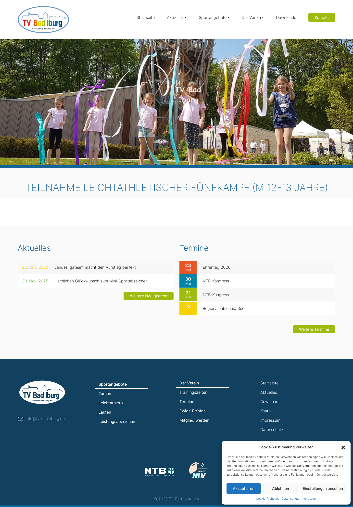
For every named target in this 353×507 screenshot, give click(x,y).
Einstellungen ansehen (323, 488)
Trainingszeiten (193, 392)
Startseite (146, 17)
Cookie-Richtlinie (267, 498)
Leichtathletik (111, 402)
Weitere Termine (314, 338)
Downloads (286, 17)
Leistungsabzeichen (117, 421)
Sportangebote (213, 17)
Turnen (105, 393)
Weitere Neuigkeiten (148, 304)
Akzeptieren (243, 488)
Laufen (105, 412)
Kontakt (322, 17)
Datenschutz (290, 498)
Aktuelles (175, 17)
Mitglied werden (194, 420)
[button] (343, 447)
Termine (186, 401)
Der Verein (251, 17)
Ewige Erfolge (192, 410)
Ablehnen (280, 488)
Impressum (309, 498)
